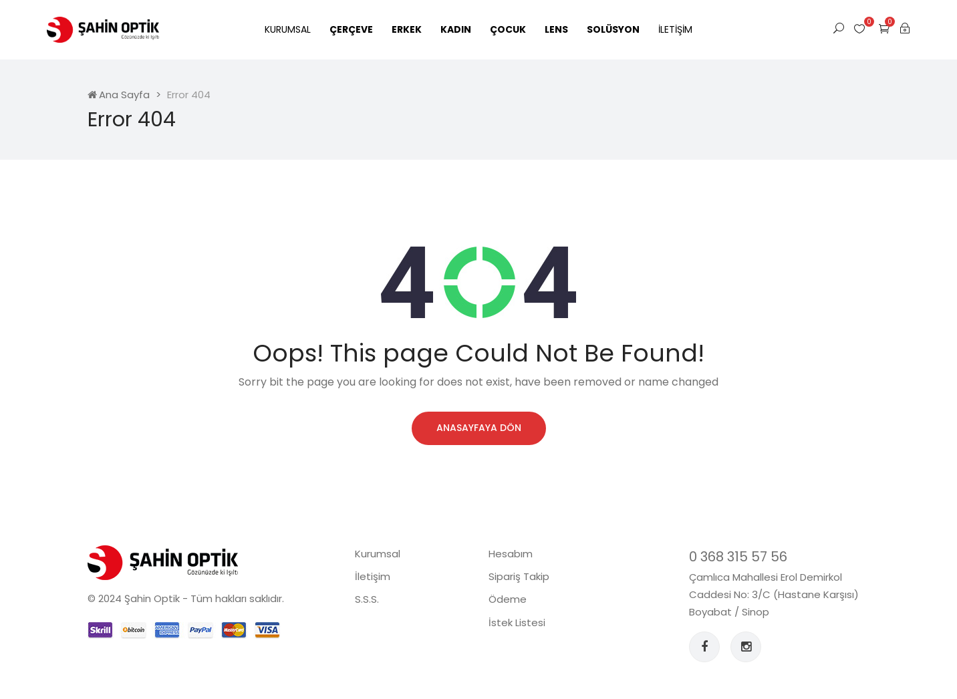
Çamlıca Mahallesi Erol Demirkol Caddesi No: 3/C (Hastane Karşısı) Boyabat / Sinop (774, 594)
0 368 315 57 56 (738, 556)
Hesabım (511, 554)
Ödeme (508, 599)
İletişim (675, 29)
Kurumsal (288, 29)
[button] (884, 28)
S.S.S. (367, 599)
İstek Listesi (517, 622)
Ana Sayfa (119, 95)
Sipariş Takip (519, 576)
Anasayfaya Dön (478, 427)
